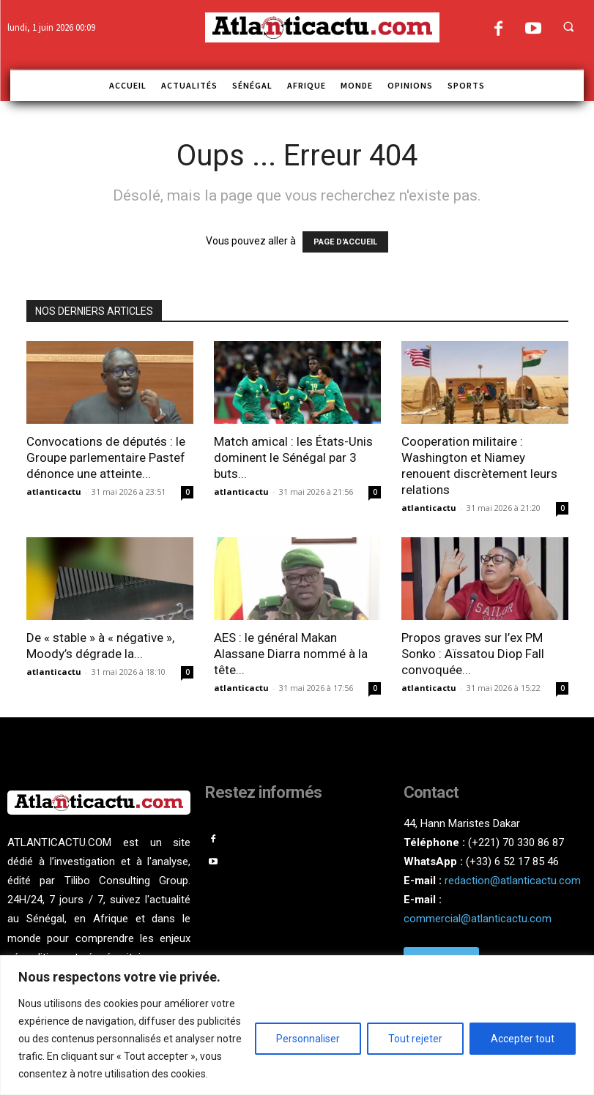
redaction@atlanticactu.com (513, 880)
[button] (568, 26)
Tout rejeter (415, 1038)
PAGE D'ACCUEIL (345, 242)
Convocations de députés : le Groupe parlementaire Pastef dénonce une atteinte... (105, 457)
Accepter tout (522, 1038)
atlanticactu (53, 491)
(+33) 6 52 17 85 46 (512, 861)
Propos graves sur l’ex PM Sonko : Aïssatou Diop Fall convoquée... (472, 653)
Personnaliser (308, 1038)
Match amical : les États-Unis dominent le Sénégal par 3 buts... (293, 457)
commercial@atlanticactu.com (478, 918)
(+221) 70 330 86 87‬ (516, 842)
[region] (297, 1025)
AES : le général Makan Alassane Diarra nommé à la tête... (291, 653)
